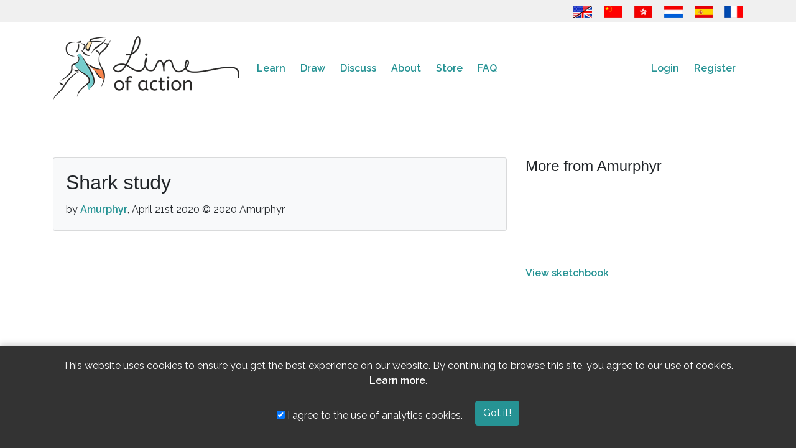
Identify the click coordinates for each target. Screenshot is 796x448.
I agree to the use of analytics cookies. (370, 415)
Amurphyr (103, 209)
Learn (271, 68)
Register (715, 68)
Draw (312, 68)
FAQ (487, 68)
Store (449, 68)
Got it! (497, 413)
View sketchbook (567, 273)
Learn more (397, 380)
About (406, 68)
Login (665, 68)
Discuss (358, 68)
